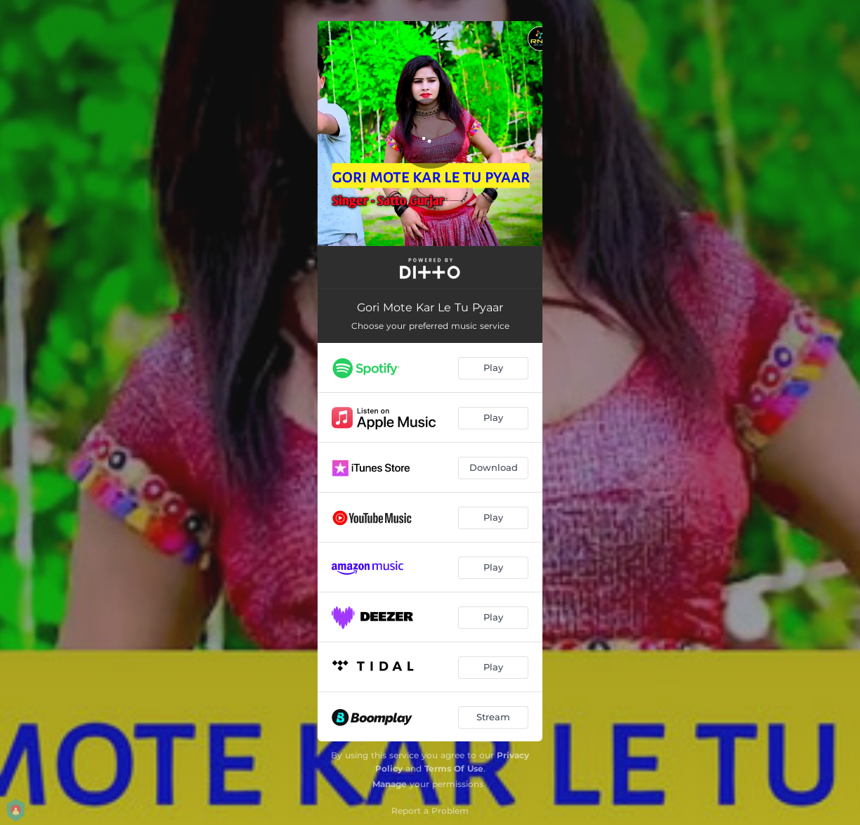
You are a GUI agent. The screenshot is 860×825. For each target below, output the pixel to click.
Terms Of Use (453, 768)
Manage (389, 784)
